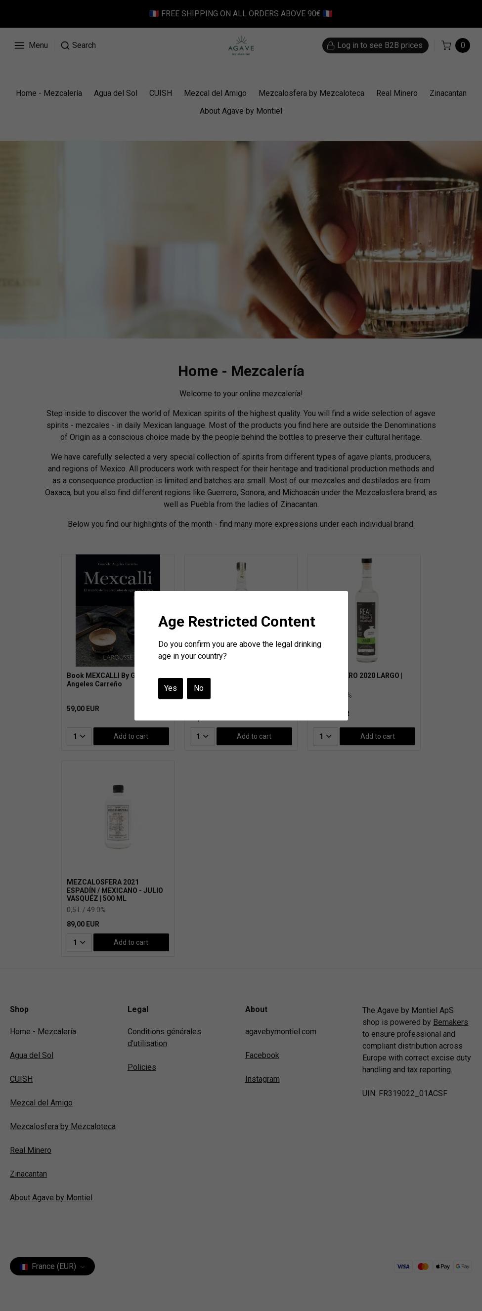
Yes (170, 688)
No (199, 688)
